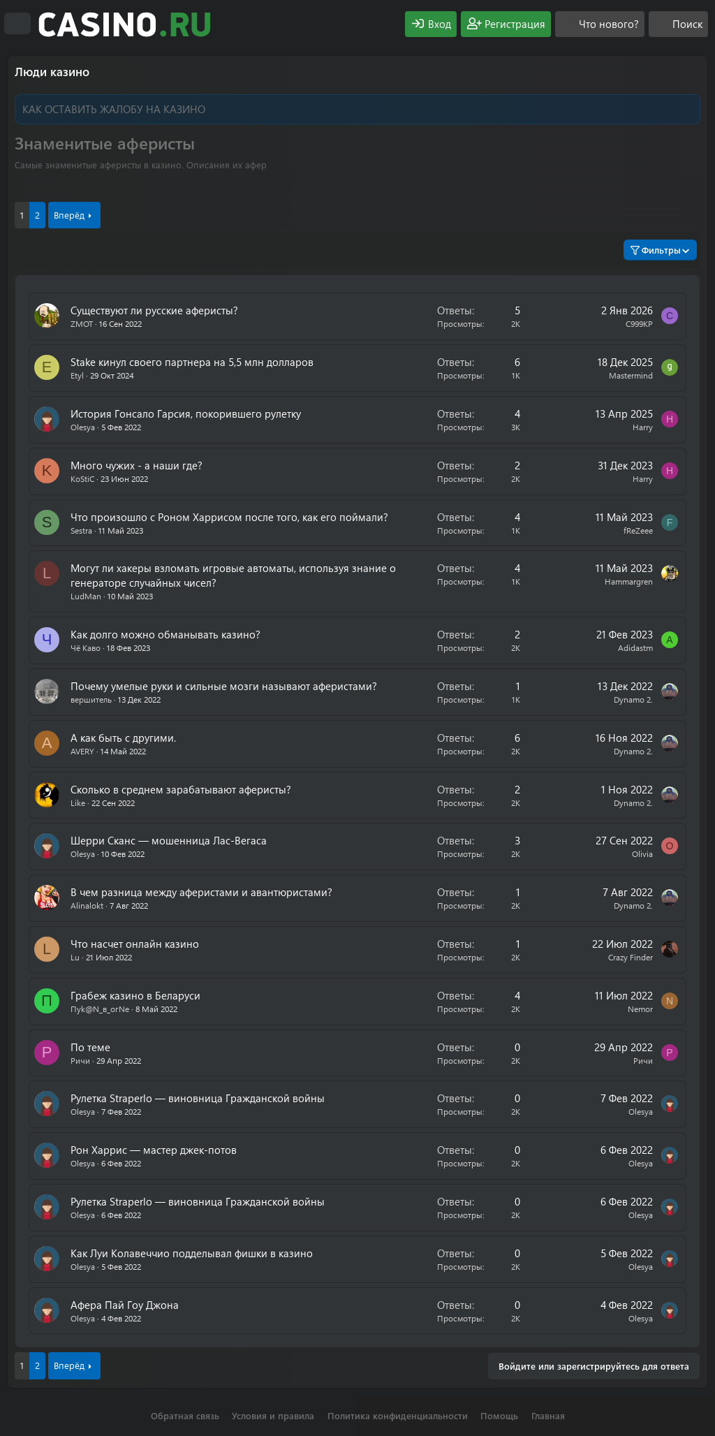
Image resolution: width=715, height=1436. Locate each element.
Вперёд (69, 215)
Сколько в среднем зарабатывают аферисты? (181, 789)
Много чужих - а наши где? (136, 465)
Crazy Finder (630, 956)
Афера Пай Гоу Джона (125, 1305)
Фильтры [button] (656, 250)
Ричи (80, 1060)
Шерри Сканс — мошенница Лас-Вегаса (169, 840)
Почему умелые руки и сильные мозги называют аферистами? (224, 686)
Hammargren (629, 581)
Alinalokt (87, 905)
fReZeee (638, 530)
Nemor (640, 1008)
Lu (75, 956)
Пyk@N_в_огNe (100, 1008)
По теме (90, 1047)
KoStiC (82, 478)
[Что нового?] (599, 24)
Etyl (77, 375)
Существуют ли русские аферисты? (154, 310)
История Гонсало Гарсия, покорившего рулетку (186, 413)
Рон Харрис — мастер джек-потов (154, 1150)
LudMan (86, 595)
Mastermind (631, 375)
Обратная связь (185, 1415)
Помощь (499, 1415)
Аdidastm (635, 647)
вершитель (91, 699)
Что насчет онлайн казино (135, 944)
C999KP (639, 323)
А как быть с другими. (123, 738)
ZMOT (82, 323)
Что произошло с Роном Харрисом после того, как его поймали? (229, 517)
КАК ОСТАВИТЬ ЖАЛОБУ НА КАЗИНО (113, 109)
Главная (548, 1415)
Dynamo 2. (633, 699)
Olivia (642, 853)
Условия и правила (273, 1415)
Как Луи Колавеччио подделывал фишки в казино (192, 1253)
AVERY (82, 750)
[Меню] (17, 24)
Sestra (81, 530)
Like (78, 802)
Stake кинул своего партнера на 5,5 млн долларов (192, 362)
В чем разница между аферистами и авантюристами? (201, 892)
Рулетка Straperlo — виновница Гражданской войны (198, 1098)
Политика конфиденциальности (397, 1415)
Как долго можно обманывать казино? (165, 634)
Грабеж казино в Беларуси (135, 995)
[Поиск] (678, 24)
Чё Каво (86, 647)
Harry (643, 426)
